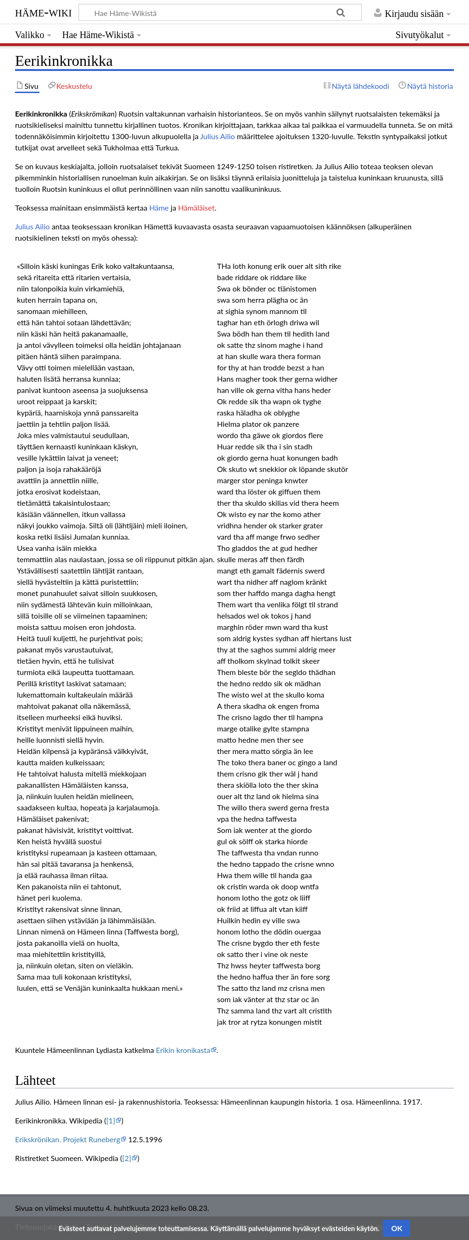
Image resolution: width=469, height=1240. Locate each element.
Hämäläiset (196, 207)
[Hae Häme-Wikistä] (220, 12)
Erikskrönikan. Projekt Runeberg (67, 1139)
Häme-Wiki (43, 11)
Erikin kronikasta (183, 1049)
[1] (110, 1120)
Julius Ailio (217, 136)
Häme (159, 207)
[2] (126, 1158)
